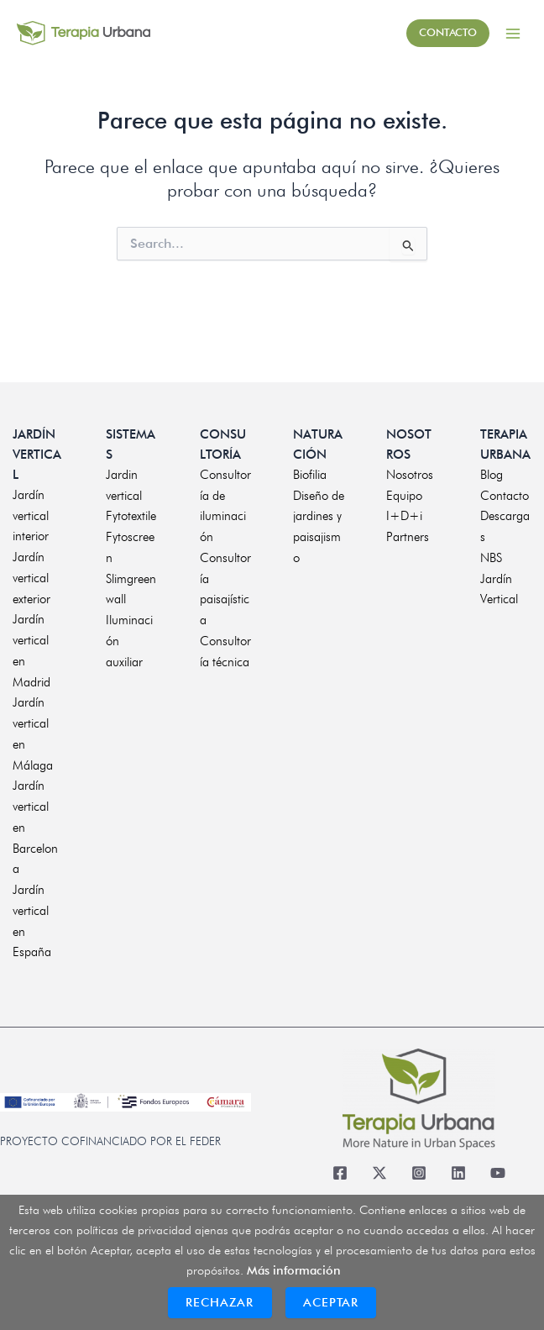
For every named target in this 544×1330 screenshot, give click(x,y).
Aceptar (331, 1302)
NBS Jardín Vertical (499, 578)
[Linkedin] (458, 1173)
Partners (407, 536)
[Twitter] (379, 1173)
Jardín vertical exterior (31, 578)
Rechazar (220, 1302)
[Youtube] (497, 1173)
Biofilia (310, 474)
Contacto (504, 495)
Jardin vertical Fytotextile (131, 495)
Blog (491, 474)
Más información (294, 1270)
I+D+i (404, 515)
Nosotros (409, 474)
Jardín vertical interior (31, 515)
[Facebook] (339, 1173)
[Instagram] (418, 1173)
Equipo (404, 495)
